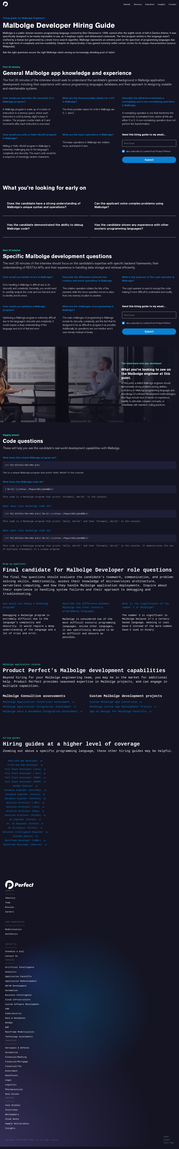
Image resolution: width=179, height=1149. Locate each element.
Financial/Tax (13, 1068)
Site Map (169, 1145)
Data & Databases (15, 1019)
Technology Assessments (19, 1038)
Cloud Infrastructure (17, 1001)
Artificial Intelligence (19, 969)
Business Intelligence (18, 996)
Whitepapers (12, 1116)
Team (7, 904)
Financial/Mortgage (16, 1063)
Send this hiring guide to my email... (144, 134)
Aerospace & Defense (17, 1049)
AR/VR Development (16, 987)
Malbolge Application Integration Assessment (39, 708)
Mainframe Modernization (19, 1033)
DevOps (9, 1024)
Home (166, 1138)
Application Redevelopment (21, 982)
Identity (10, 899)
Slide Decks (12, 1120)
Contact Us (11, 957)
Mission (9, 909)
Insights (10, 1130)
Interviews (11, 1111)
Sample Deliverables (17, 1125)
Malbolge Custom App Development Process (123, 708)
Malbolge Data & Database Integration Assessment (42, 713)
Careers (9, 913)
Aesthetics (11, 935)
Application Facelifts (18, 978)
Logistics (11, 1086)
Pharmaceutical (14, 1091)
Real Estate (12, 1095)
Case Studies (12, 1107)
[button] (127, 4)
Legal (8, 1081)
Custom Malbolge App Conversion (116, 703)
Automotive (11, 1054)
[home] (5, 4)
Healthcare (11, 1077)
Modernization (13, 931)
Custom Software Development (22, 1006)
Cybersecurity (13, 1015)
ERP (7, 1029)
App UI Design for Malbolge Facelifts (120, 713)
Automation (11, 992)
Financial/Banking (16, 1058)
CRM (7, 1010)
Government (11, 1072)
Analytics (11, 973)
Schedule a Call (14, 953)
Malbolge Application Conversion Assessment (38, 703)
